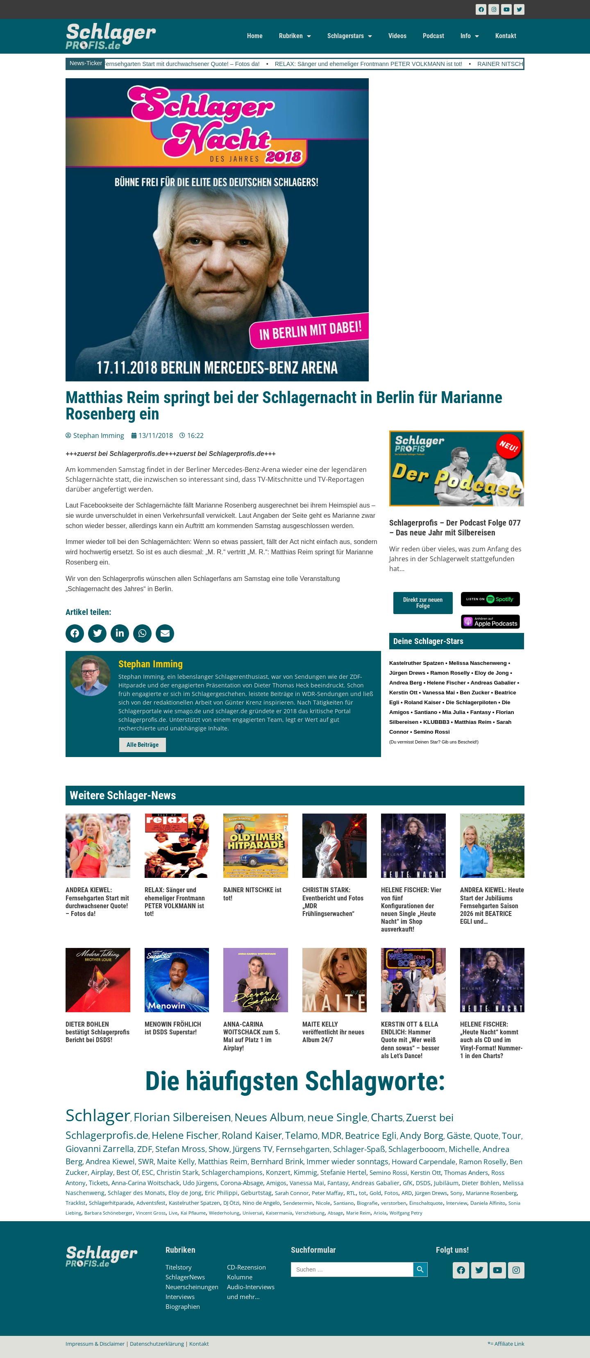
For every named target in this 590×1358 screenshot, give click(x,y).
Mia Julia (453, 712)
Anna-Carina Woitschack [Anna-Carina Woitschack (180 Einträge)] (145, 1183)
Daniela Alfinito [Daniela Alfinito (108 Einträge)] (487, 1203)
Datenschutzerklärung (157, 1343)
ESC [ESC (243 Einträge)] (147, 1172)
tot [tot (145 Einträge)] (362, 1193)
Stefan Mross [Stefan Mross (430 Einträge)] (180, 1148)
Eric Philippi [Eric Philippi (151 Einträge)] (221, 1193)
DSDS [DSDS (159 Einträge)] (423, 1183)
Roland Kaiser (422, 702)
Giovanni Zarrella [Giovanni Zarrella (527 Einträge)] (100, 1148)
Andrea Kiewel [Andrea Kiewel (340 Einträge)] (110, 1161)
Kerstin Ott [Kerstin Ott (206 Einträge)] (426, 1172)
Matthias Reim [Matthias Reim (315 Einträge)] (222, 1161)
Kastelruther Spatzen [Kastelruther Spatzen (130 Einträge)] (194, 1202)
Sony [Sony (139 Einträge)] (456, 1193)
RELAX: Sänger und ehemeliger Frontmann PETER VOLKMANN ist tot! (399, 64)
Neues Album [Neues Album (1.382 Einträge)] (269, 1116)
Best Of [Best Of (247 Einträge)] (127, 1172)
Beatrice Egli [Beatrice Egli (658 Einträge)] (371, 1135)
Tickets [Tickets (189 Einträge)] (98, 1183)
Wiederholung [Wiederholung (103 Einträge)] (224, 1213)
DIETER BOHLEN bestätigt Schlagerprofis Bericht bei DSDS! (97, 1032)
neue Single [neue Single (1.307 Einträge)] (337, 1117)
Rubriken (295, 36)
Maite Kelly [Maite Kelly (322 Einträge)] (176, 1161)
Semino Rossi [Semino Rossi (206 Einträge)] (388, 1172)
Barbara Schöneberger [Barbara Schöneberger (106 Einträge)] (108, 1213)
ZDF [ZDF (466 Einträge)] (144, 1148)
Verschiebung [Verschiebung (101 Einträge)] (309, 1213)
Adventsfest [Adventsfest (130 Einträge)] (151, 1202)
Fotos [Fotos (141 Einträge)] (391, 1193)
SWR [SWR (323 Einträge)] (146, 1161)
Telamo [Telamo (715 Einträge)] (301, 1135)
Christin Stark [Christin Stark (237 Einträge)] (177, 1172)
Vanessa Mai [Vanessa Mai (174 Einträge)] (307, 1183)
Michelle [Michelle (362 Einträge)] (464, 1149)
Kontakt (505, 36)
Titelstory (179, 1267)
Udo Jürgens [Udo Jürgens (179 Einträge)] (200, 1183)
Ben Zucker (475, 692)
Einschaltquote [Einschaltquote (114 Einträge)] (426, 1202)
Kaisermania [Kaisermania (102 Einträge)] (279, 1213)
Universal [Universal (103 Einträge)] (253, 1213)
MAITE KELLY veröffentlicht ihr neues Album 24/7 (333, 1032)
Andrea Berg (405, 683)
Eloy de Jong (492, 673)
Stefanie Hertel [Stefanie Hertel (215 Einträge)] (343, 1172)
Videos (397, 36)
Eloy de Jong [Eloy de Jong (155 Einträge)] (185, 1193)
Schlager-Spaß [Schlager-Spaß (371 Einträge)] (359, 1149)
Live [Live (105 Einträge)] (173, 1213)
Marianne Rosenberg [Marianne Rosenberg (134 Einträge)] (491, 1193)
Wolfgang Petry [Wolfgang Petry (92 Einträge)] (406, 1213)
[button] (75, 633)
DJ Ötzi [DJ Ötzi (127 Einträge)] (231, 1202)
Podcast (433, 36)
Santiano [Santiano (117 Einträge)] (344, 1202)
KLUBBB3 (436, 722)
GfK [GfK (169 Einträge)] (408, 1183)
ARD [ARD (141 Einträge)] (407, 1193)
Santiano (425, 712)
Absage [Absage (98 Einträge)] (335, 1213)
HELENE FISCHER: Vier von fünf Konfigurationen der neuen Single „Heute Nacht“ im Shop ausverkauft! (411, 909)
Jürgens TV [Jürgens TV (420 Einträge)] (252, 1148)
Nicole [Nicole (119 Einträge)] (323, 1202)
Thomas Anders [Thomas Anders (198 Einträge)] (466, 1172)
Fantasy (480, 712)
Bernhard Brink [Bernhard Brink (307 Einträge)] (277, 1161)
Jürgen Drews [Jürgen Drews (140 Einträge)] (431, 1193)
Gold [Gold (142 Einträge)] (375, 1193)
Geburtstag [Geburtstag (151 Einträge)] (256, 1193)
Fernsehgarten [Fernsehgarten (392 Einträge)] (303, 1148)
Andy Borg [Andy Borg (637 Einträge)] (421, 1135)
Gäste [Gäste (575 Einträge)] (458, 1135)
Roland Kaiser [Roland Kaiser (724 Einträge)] (252, 1135)
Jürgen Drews (407, 673)
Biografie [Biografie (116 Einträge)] (367, 1202)
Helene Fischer (446, 683)
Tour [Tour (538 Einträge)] (511, 1135)
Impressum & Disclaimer (95, 1343)
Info (470, 36)
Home (255, 36)
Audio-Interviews (251, 1287)
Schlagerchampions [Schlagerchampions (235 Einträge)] (232, 1172)
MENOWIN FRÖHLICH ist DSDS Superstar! (173, 1028)
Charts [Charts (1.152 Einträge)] (387, 1117)
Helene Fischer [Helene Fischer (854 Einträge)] (185, 1135)
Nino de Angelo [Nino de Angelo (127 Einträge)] (261, 1202)
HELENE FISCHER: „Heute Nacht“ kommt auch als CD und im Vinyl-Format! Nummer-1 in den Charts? (491, 1040)
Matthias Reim (472, 722)
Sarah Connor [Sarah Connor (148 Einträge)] (292, 1193)
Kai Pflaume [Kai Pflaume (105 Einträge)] (193, 1213)
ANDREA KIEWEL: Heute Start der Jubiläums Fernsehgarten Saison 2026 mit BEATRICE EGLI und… (492, 905)
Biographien (183, 1306)
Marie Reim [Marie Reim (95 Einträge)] (358, 1213)
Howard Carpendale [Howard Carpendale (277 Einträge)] (424, 1161)
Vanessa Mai (438, 692)
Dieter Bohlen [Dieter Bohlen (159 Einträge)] (480, 1183)
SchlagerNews (185, 1277)
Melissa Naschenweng (477, 663)
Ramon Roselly (450, 673)
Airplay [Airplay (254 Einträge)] (102, 1172)
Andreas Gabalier (492, 683)
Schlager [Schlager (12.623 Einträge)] (98, 1115)
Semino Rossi (431, 732)
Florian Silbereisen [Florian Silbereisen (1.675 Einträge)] (182, 1116)
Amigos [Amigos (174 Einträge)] (276, 1183)
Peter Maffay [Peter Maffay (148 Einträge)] (327, 1193)
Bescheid (467, 741)
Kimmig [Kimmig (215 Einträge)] (305, 1172)
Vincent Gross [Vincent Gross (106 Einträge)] (151, 1213)
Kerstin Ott (403, 692)
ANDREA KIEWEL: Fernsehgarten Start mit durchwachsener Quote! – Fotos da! (186, 64)
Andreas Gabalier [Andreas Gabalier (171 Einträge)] (375, 1183)
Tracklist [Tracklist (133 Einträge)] (76, 1202)
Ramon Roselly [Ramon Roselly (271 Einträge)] (482, 1161)
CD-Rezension (246, 1267)
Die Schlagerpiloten (471, 702)
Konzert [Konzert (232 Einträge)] (278, 1172)
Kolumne (239, 1277)
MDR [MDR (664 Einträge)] (331, 1135)
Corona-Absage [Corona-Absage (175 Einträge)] (241, 1183)
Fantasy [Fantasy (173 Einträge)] (337, 1183)
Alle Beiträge (143, 744)
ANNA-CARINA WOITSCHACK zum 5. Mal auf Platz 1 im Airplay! (251, 1036)
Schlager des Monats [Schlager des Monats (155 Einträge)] (136, 1193)
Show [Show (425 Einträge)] (219, 1148)
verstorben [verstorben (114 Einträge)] (393, 1202)
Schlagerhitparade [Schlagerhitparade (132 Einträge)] (111, 1202)
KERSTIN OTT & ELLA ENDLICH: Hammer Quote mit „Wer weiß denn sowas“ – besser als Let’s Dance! (410, 1040)
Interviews (180, 1296)
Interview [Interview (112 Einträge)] (456, 1202)
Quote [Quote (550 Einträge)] (486, 1135)
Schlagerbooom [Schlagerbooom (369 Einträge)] (416, 1149)
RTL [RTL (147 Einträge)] (351, 1193)
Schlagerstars (349, 36)
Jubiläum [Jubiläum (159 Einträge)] (446, 1183)
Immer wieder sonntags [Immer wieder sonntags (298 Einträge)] (347, 1161)
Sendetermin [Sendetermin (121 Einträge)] (298, 1202)
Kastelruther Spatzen (416, 663)
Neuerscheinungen (192, 1287)
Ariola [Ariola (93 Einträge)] (380, 1213)
